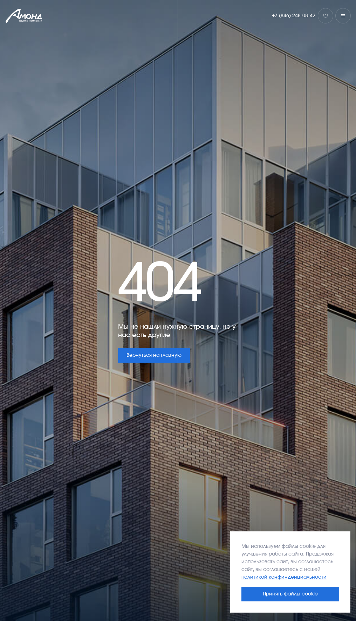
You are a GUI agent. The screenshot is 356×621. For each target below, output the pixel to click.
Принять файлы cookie (290, 594)
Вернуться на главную (154, 355)
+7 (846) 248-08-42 (293, 15)
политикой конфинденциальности (284, 577)
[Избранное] (325, 15)
